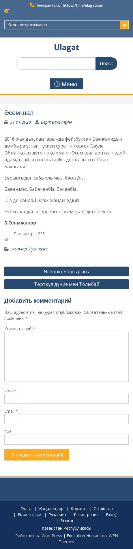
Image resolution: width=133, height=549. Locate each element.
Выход (66, 521)
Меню (65, 84)
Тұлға (25, 509)
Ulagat (66, 47)
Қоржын (79, 509)
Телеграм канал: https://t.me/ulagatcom (69, 5)
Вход (111, 515)
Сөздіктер (103, 509)
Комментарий (19, 328)
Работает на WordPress (38, 535)
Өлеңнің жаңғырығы (66, 271)
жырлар (19, 249)
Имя (10, 390)
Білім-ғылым (29, 515)
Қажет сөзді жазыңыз (27, 24)
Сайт (9, 431)
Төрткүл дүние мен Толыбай (66, 284)
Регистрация (86, 515)
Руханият (38, 249)
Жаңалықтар (51, 509)
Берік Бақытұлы (56, 122)
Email (11, 411)
